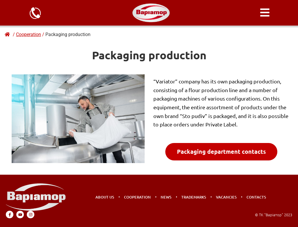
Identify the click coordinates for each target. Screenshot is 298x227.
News (166, 197)
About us (104, 197)
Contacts (256, 197)
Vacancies (226, 197)
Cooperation (137, 197)
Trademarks (193, 197)
